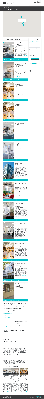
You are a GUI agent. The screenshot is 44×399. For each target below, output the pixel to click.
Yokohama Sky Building (20, 63)
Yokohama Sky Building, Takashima (8, 315)
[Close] (25, 20)
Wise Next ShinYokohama (21, 263)
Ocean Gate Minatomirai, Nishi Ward (8, 325)
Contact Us (26, 397)
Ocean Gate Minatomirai (20, 183)
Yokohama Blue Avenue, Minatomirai (8, 317)
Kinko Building (18, 103)
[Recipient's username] (35, 5)
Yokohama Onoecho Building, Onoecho (8, 326)
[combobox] (39, 1)
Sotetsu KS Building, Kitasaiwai (7, 313)
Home (4, 7)
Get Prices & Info (35, 59)
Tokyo (30, 71)
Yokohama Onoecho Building (19, 204)
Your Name (31, 46)
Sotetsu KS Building (19, 43)
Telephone (30, 52)
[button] (22, 23)
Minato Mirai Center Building (19, 164)
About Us (30, 397)
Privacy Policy (34, 397)
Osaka (30, 70)
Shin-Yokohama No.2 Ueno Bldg (20, 284)
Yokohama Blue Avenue (20, 83)
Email (30, 49)
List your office (39, 397)
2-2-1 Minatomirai (19, 143)
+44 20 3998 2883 (36, 3)
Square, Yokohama (19, 243)
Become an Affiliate (38, 396)
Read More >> (19, 76)
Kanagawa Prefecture (20, 223)
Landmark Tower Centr (20, 123)
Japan (6, 7)
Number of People (32, 55)
